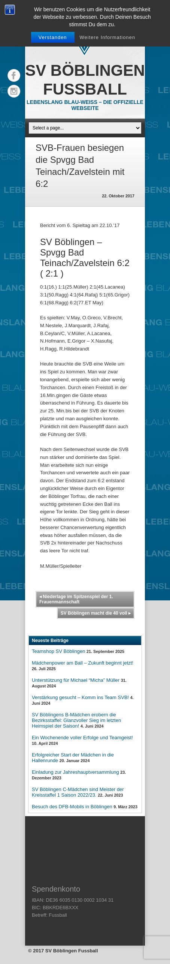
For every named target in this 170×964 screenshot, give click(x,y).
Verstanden (53, 37)
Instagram (14, 91)
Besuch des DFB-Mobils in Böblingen (72, 806)
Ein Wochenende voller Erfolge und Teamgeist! (82, 737)
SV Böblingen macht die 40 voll (96, 613)
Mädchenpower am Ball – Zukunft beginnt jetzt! (82, 663)
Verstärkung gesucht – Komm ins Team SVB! (80, 697)
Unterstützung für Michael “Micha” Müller (75, 680)
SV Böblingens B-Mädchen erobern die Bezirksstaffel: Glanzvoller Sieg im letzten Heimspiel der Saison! (76, 720)
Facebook (14, 75)
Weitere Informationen (108, 37)
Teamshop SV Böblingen (58, 651)
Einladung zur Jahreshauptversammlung (75, 772)
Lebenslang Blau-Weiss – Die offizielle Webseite (85, 105)
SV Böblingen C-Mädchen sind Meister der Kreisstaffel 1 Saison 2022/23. (78, 792)
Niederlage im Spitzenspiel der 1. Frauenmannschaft (76, 599)
